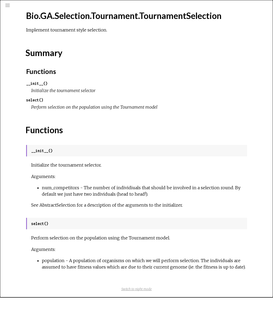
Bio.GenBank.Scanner (32, 137)
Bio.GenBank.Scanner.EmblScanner (43, 144)
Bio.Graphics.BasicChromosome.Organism (49, 194)
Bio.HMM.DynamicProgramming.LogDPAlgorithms (55, 317)
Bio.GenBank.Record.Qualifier (39, 115)
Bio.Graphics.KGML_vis (33, 288)
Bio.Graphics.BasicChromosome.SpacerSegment (55, 202)
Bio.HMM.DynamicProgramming (40, 303)
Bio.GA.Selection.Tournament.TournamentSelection (58, 71)
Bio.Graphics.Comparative (35, 231)
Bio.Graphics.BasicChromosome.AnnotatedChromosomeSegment (71, 173)
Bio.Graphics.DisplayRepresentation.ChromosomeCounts (63, 252)
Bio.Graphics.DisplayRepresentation (44, 245)
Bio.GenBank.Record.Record (38, 122)
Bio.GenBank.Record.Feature (39, 108)
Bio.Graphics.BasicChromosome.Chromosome (53, 180)
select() (104, 113)
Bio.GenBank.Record (31, 101)
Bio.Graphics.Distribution (35, 259)
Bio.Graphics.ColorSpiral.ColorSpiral (44, 223)
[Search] (36, 27)
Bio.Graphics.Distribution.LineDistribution (49, 281)
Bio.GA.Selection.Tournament (39, 64)
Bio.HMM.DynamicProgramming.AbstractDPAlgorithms (60, 310)
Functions (28, 92)
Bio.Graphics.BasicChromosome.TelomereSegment (57, 209)
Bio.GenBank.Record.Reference (41, 130)
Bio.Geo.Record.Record (34, 158)
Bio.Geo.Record (27, 151)
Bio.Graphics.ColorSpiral (34, 216)
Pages (19, 41)
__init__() (106, 96)
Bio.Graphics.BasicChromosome (41, 166)
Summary (28, 86)
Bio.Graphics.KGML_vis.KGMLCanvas (45, 295)
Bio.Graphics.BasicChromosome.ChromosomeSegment (61, 187)
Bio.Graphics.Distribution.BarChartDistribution (54, 267)
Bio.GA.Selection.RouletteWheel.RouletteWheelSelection (64, 57)
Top (23, 80)
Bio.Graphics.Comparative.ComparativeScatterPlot (57, 238)
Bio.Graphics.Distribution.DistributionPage (50, 274)
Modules (22, 48)
